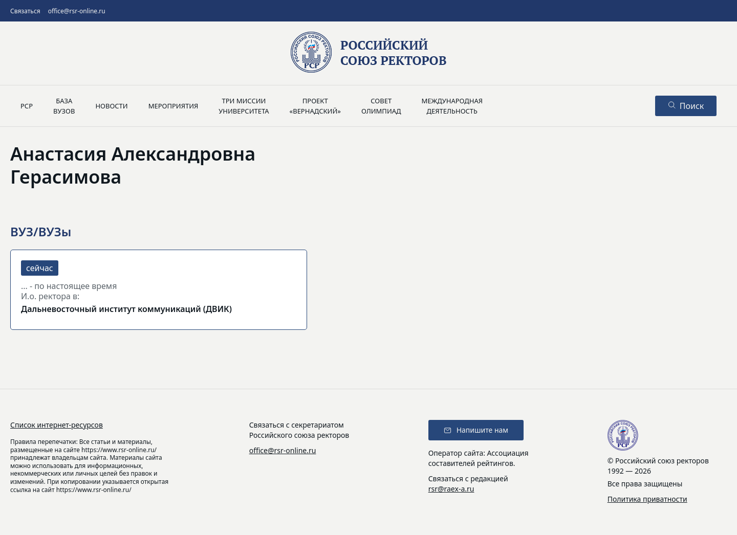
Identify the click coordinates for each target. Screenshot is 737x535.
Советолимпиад (381, 106)
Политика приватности (647, 499)
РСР (26, 105)
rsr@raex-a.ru (451, 489)
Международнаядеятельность (452, 106)
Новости (111, 105)
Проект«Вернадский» (315, 106)
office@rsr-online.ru (76, 11)
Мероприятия (173, 105)
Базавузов (64, 106)
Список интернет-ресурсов (56, 425)
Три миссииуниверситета (244, 106)
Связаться (25, 11)
